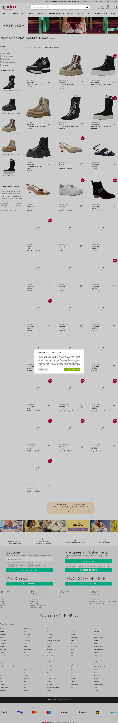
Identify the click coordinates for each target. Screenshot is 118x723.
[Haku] (87, 7)
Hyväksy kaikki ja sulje (72, 369)
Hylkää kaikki (43, 369)
